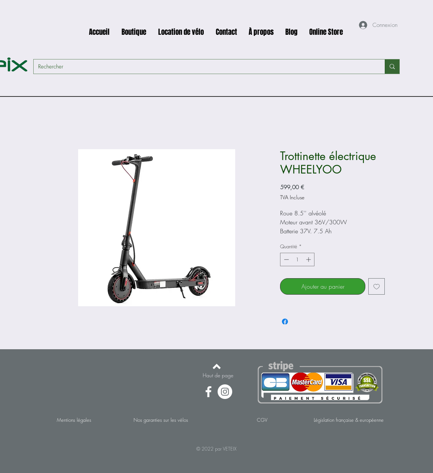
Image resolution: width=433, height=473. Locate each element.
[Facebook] (208, 391)
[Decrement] (285, 259)
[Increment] (309, 259)
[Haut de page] (218, 375)
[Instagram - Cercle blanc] (225, 391)
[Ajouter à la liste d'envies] (376, 286)
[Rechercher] (203, 66)
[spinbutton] (297, 259)
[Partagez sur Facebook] (284, 321)
